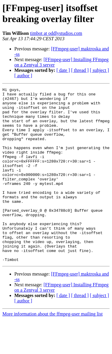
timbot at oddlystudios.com (56, 33)
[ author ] (23, 75)
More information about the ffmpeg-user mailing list (52, 348)
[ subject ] (99, 70)
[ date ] (63, 70)
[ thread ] (80, 70)
